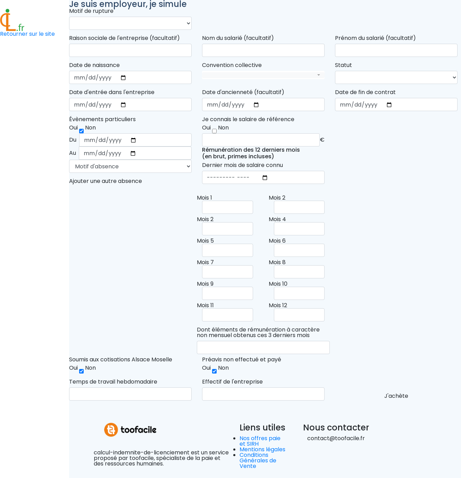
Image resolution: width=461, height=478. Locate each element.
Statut (343, 65)
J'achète (396, 396)
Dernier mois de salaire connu (242, 165)
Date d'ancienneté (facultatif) (243, 92)
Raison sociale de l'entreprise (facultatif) (124, 38)
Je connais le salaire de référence (248, 119)
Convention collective (232, 65)
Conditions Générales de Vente (258, 460)
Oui (73, 368)
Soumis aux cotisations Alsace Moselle (120, 359)
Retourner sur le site (27, 34)
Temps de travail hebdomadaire (113, 382)
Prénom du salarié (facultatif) (375, 38)
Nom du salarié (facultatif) (238, 38)
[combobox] (263, 75)
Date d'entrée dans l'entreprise (111, 92)
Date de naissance (94, 65)
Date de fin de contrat (365, 92)
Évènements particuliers (102, 119)
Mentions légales (262, 449)
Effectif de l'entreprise (232, 382)
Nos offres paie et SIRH (260, 441)
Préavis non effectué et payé (241, 359)
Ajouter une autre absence (105, 181)
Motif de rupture (91, 11)
